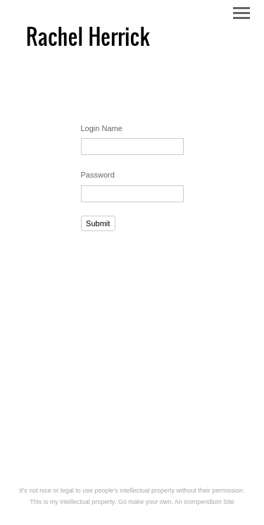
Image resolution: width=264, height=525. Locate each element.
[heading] (88, 48)
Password (98, 175)
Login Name (101, 128)
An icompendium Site (204, 501)
